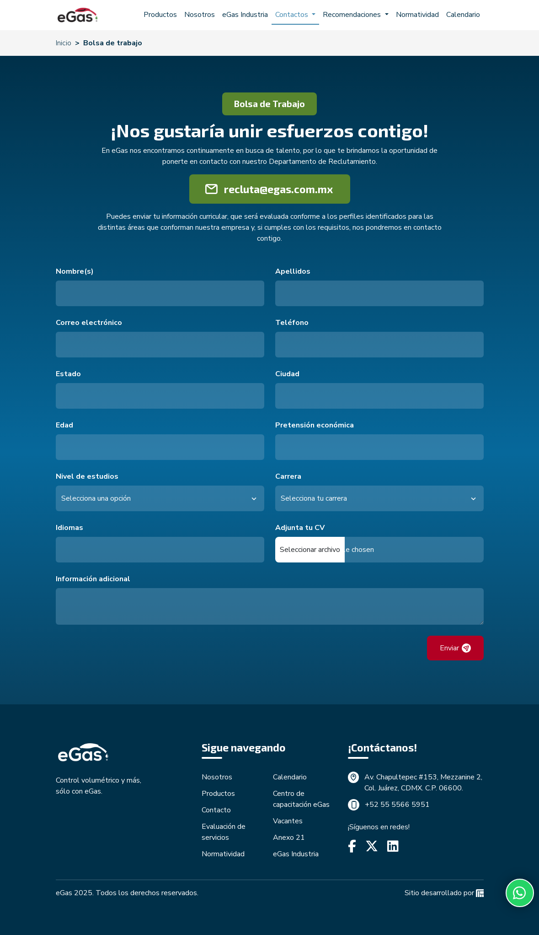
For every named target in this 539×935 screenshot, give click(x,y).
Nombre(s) (75, 271)
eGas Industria (245, 15)
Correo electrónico (89, 323)
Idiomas (69, 528)
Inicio (63, 43)
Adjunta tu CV (300, 528)
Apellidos (292, 271)
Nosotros (199, 15)
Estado (68, 374)
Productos (160, 15)
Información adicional (93, 579)
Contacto (216, 810)
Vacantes (288, 821)
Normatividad (417, 15)
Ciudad (287, 374)
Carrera (288, 476)
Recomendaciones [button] (353, 15)
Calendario (463, 15)
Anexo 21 (289, 837)
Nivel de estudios (87, 476)
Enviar (455, 648)
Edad (64, 425)
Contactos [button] (292, 15)
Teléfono (292, 323)
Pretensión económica (314, 425)
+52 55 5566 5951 (397, 805)
